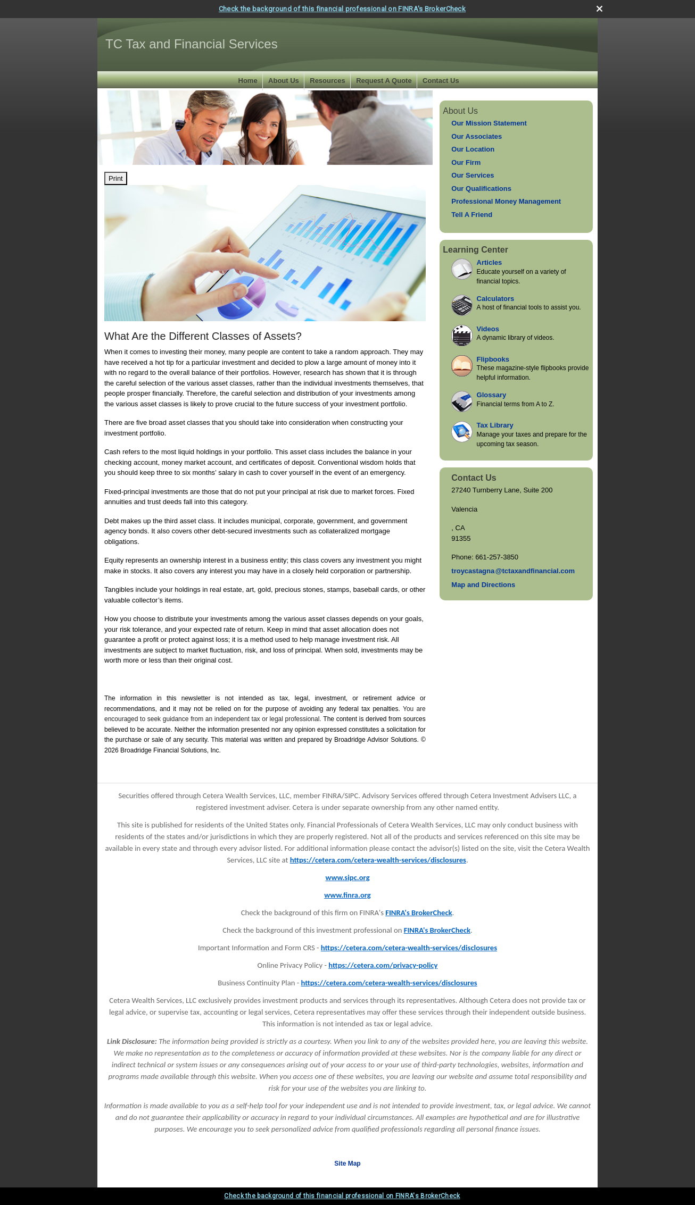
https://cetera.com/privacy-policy (382, 965)
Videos (488, 329)
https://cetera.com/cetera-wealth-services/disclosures (378, 860)
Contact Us (441, 81)
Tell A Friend (471, 215)
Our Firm (466, 162)
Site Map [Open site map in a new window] (347, 1163)
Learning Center (475, 249)
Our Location (472, 149)
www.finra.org (347, 895)
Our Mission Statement (489, 123)
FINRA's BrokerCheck (418, 912)
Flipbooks (493, 359)
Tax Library (495, 425)
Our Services (472, 175)
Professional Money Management (506, 201)
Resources (327, 81)
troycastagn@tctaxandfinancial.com (513, 571)
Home (248, 81)
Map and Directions (483, 585)
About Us (283, 81)
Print (116, 178)
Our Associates (476, 136)
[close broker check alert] (599, 8)
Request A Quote (384, 81)
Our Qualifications (481, 189)
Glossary (492, 395)
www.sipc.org (347, 877)
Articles (489, 262)
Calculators (496, 299)
